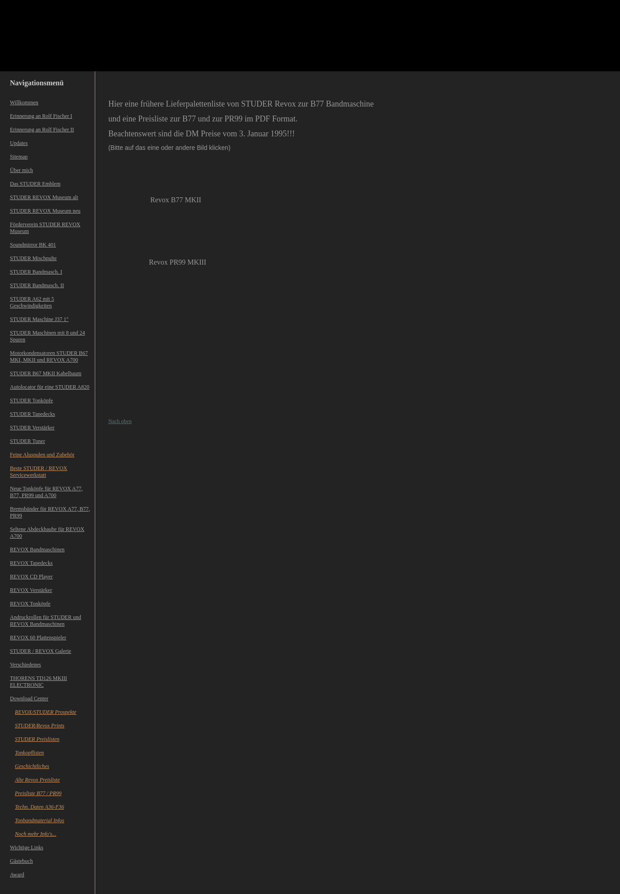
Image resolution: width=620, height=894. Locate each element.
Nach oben (120, 421)
